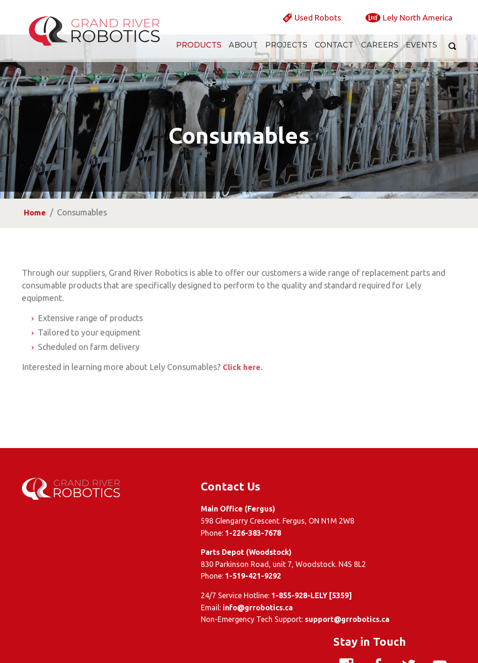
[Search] (450, 56)
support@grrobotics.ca (287, 619)
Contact (334, 54)
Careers (379, 54)
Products (198, 54)
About (243, 54)
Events (421, 54)
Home (37, 254)
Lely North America (411, 26)
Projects (286, 54)
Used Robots (301, 26)
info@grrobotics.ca (198, 607)
